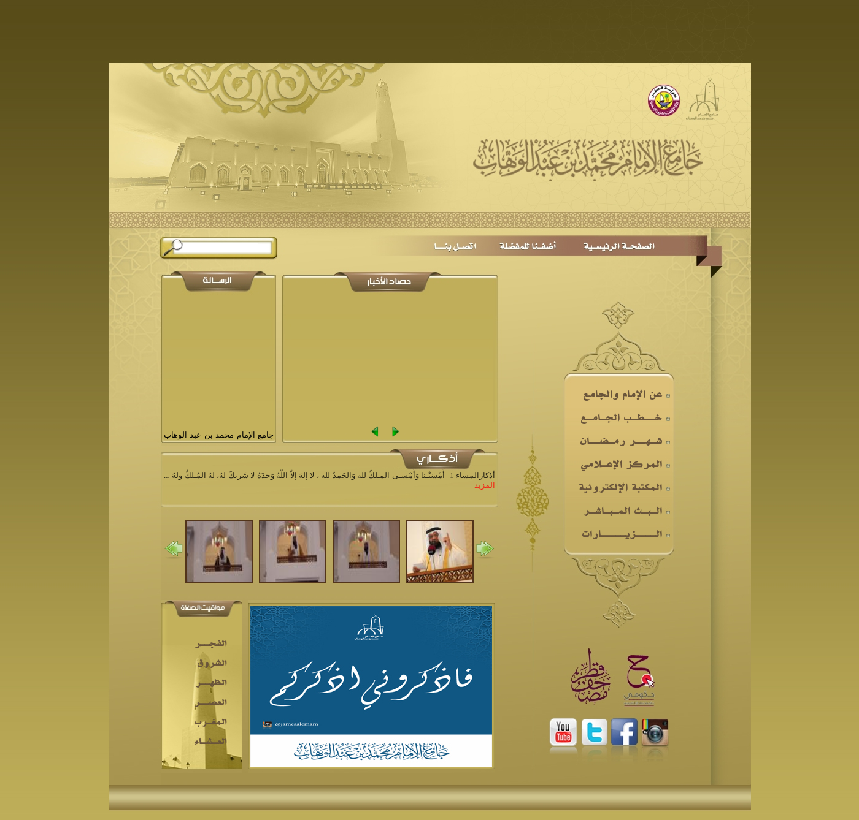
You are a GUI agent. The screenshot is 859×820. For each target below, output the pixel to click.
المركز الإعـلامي (625, 464)
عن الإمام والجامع (626, 394)
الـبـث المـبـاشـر (626, 511)
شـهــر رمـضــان (625, 441)
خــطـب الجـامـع (625, 418)
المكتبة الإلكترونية (624, 487)
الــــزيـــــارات (626, 534)
